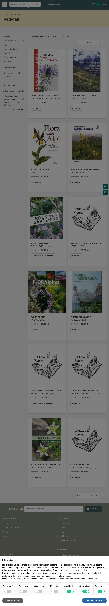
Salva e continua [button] (94, 600)
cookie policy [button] (81, 570)
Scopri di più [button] (13, 600)
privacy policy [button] (85, 565)
